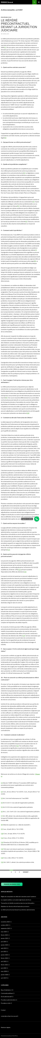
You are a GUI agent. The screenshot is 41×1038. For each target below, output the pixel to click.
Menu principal (39, 2)
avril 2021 (4, 961)
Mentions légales (5, 1027)
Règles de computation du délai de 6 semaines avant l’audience (18, 896)
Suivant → (26, 872)
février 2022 (4, 958)
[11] (8, 550)
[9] (6, 398)
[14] (24, 635)
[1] (5, 47)
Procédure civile (6, 17)
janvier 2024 (4, 945)
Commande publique (7, 993)
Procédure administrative (8, 1000)
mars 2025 (4, 931)
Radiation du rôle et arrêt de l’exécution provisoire (15, 906)
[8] (35, 261)
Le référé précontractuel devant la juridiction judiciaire (19, 25)
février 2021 (4, 964)
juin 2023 (3, 951)
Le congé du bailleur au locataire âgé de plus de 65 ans (16, 900)
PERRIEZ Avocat (7, 2)
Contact (3, 1010)
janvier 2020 (4, 974)
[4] (33, 201)
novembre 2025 (5, 922)
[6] (26, 221)
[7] (36, 250)
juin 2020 (3, 968)
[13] (25, 572)
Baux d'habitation (6, 990)
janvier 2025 (4, 938)
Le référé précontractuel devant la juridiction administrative (18, 909)
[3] (24, 173)
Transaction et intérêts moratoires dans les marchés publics (17, 903)
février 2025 (4, 935)
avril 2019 (4, 978)
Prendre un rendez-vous (12, 884)
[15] (17, 746)
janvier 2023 (4, 955)
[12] (19, 569)
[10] (28, 413)
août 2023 (4, 948)
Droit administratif (6, 996)
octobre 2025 (5, 925)
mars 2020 (4, 971)
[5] (18, 206)
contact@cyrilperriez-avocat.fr (9, 1016)
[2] (5, 138)
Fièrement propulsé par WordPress (9, 1035)
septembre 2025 (5, 928)
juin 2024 (3, 941)
